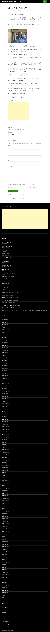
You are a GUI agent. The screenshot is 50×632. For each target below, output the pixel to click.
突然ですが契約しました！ (8, 265)
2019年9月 (4, 449)
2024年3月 (4, 322)
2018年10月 (4, 477)
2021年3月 (4, 403)
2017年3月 (4, 526)
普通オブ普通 (5, 292)
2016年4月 (4, 554)
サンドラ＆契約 (5, 261)
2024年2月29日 (5, 249)
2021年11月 (4, 383)
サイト (10, 160)
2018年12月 (4, 472)
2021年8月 (4, 390)
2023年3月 (4, 350)
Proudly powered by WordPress (8, 630)
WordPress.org (5, 623)
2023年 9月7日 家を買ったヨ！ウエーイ (11, 272)
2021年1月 (4, 408)
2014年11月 (4, 597)
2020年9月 (4, 419)
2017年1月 (4, 531)
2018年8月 (4, 482)
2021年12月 (4, 380)
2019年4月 (4, 462)
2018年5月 (4, 490)
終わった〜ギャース (6, 242)
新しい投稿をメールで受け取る (17, 198)
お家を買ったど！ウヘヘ (7, 289)
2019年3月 (4, 464)
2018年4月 (4, 493)
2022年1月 (4, 378)
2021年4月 (4, 401)
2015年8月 (4, 574)
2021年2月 (4, 406)
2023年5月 (4, 345)
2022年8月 (4, 360)
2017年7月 (4, 516)
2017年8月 (4, 513)
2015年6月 (4, 579)
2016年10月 (4, 538)
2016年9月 (4, 541)
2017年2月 (4, 528)
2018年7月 (4, 485)
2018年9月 (4, 480)
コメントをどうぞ (27, 10)
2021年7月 (4, 393)
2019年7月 (4, 454)
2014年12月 (4, 595)
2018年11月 (4, 475)
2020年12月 (4, 411)
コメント (10, 166)
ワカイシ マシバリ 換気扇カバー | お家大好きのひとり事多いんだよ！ (29, 310)
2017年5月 (4, 521)
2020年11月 (4, 413)
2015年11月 (4, 567)
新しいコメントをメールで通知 (17, 194)
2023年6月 (4, 342)
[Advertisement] (18, 111)
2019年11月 (4, 444)
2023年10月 (4, 332)
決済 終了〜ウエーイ (7, 246)
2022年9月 (4, 357)
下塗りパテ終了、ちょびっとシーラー (25, 128)
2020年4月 (4, 431)
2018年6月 (4, 487)
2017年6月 (4, 518)
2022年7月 (4, 362)
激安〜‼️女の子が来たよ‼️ (7, 310)
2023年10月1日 (5, 269)
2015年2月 (4, 590)
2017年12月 (4, 503)
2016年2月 (4, 559)
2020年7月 (4, 424)
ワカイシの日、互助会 (7, 300)
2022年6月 (4, 365)
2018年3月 (4, 495)
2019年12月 (4, 442)
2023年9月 (4, 334)
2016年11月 (4, 536)
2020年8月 (4, 421)
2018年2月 (4, 498)
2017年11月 (4, 505)
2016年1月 (4, 561)
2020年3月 (4, 434)
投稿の (4, 618)
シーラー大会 (25, 133)
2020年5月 (4, 429)
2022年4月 (4, 370)
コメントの (5, 621)
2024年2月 (4, 324)
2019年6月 (4, 457)
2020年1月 (4, 439)
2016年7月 (4, 546)
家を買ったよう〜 (6, 253)
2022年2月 (4, 375)
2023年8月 (4, 337)
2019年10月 (4, 447)
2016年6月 (4, 549)
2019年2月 (4, 467)
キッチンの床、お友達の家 (8, 305)
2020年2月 (4, 436)
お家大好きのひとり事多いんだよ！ (12, 1)
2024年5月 (4, 319)
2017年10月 (4, 508)
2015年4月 (4, 584)
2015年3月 (4, 587)
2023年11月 (4, 329)
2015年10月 (4, 569)
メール (10, 154)
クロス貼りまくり (6, 287)
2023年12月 (4, 327)
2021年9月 (4, 388)
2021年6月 (4, 396)
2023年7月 (4, 339)
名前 (9, 148)
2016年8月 (4, 544)
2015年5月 (4, 582)
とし (12, 287)
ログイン (4, 616)
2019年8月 (4, 452)
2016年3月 (4, 556)
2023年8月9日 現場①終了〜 (8, 276)
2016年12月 (4, 533)
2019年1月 (4, 470)
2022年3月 (4, 373)
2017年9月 (4, 510)
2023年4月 (4, 347)
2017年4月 (4, 523)
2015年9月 (4, 572)
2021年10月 (4, 385)
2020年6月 (4, 426)
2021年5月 (4, 398)
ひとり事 (4, 606)
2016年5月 (4, 551)
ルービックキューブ (6, 257)
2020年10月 (4, 416)
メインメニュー (48, 1)
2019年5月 (4, 459)
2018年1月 (4, 500)
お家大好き (19, 10)
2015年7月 (4, 577)
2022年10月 (4, 355)
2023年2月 (4, 352)
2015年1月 (4, 592)
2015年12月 (4, 564)
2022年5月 (4, 367)
